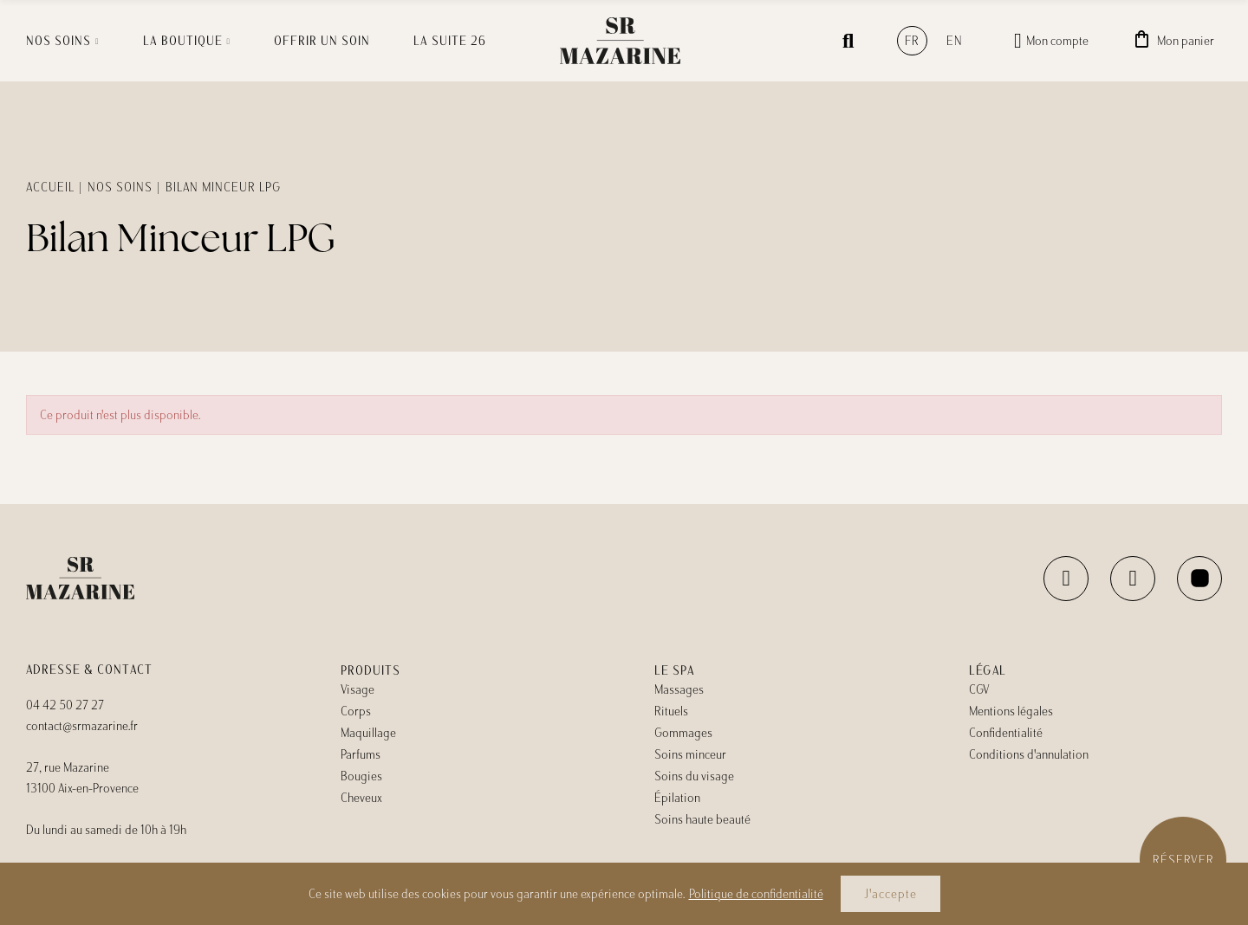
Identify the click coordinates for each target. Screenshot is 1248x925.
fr (912, 41)
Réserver (1183, 860)
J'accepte (890, 894)
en (954, 41)
